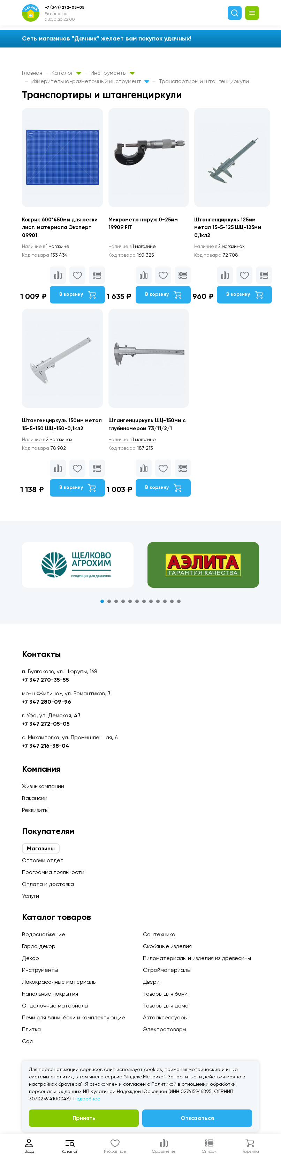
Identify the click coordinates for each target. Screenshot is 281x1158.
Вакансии (34, 798)
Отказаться (197, 1118)
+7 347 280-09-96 (46, 701)
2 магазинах (225, 248)
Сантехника (159, 934)
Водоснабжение (43, 934)
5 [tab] (130, 614)
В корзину (77, 296)
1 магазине (47, 248)
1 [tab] (102, 614)
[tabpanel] (77, 577)
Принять (84, 1118)
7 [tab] (144, 614)
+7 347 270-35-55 (45, 679)
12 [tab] (179, 614)
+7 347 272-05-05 (46, 723)
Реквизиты (35, 810)
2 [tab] (109, 614)
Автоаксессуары (165, 1017)
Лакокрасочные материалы (59, 982)
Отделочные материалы (55, 1005)
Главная (32, 72)
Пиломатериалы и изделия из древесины (197, 958)
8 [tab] (151, 614)
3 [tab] (116, 614)
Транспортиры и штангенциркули (204, 81)
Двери (151, 982)
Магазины (41, 848)
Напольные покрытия (50, 993)
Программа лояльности (53, 872)
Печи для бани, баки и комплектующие (73, 1017)
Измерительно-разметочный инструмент (90, 81)
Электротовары (164, 1029)
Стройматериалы (167, 970)
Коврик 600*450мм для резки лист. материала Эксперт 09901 (62, 228)
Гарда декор (38, 946)
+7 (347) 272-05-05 (64, 7)
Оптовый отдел (42, 860)
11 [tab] (172, 614)
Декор (30, 958)
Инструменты (113, 72)
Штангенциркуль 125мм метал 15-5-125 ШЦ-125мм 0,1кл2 (232, 228)
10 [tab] (165, 614)
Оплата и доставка (48, 884)
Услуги (30, 896)
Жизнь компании (43, 786)
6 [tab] (137, 614)
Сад (27, 1041)
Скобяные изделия (167, 946)
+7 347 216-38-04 (45, 745)
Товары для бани (165, 993)
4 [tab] (123, 614)
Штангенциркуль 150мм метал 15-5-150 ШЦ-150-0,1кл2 (55, 432)
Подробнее (86, 1098)
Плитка (31, 1029)
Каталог (66, 72)
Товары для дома (166, 1005)
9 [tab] (158, 614)
